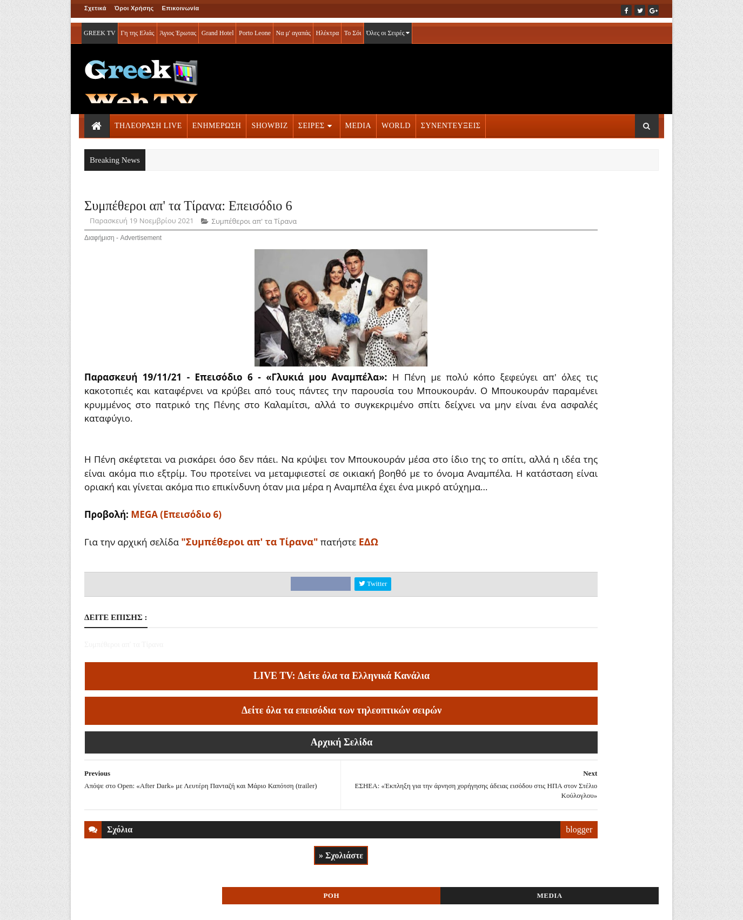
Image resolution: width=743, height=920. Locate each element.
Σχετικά (95, 8)
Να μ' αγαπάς (293, 28)
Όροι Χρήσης (134, 8)
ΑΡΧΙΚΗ (97, 904)
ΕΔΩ (368, 558)
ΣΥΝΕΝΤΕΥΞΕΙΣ (451, 121)
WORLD (396, 121)
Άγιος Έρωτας (177, 28)
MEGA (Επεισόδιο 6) (176, 531)
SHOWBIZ (269, 121)
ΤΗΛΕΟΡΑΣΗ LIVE (148, 121)
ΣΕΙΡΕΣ (311, 121)
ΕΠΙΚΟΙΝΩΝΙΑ (185, 904)
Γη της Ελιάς (137, 28)
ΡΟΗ (538, 209)
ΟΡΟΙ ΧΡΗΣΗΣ (136, 904)
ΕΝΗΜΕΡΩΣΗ (217, 121)
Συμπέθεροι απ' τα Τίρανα (254, 225)
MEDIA (358, 121)
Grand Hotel (218, 28)
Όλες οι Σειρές (388, 28)
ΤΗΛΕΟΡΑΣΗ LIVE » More (563, 675)
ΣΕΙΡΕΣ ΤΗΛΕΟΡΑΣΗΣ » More (570, 746)
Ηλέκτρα (327, 28)
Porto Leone (255, 28)
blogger (459, 846)
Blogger (425, 904)
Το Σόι (353, 28)
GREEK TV (100, 28)
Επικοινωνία (180, 8)
